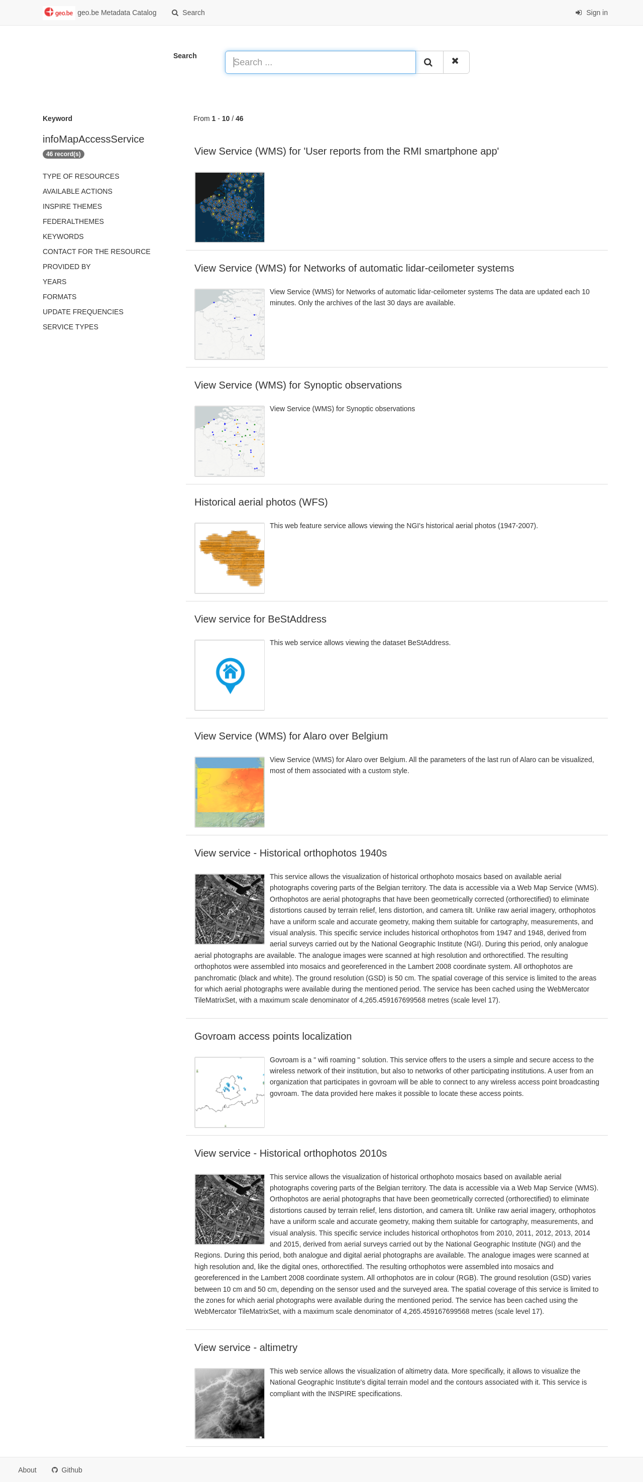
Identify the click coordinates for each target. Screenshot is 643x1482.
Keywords (63, 236)
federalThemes (73, 221)
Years (54, 282)
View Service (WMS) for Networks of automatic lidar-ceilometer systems (354, 268)
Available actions (78, 191)
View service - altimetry (245, 1347)
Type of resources (81, 176)
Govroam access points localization (273, 1036)
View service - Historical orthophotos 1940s (290, 852)
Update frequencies (83, 312)
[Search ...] (320, 62)
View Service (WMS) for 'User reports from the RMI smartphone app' (346, 151)
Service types (70, 327)
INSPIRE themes (72, 206)
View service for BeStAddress (260, 619)
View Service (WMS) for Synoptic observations (298, 385)
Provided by (67, 267)
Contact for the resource (97, 252)
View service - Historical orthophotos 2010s (290, 1153)
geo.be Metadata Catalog (99, 13)
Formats (59, 297)
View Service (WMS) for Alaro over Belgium (291, 736)
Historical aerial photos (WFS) (261, 502)
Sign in (591, 13)
